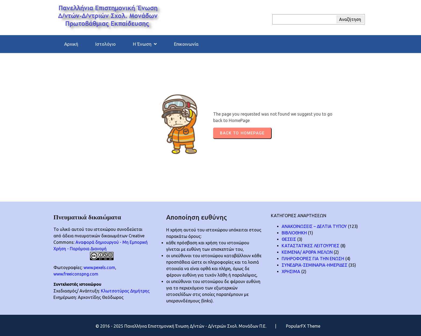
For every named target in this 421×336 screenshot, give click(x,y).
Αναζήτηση (350, 19)
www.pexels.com (99, 267)
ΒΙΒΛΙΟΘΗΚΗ (294, 232)
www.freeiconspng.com (75, 273)
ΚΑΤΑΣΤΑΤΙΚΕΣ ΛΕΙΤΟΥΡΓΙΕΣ (310, 245)
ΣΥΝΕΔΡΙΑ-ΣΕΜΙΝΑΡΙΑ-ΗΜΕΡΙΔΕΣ (314, 265)
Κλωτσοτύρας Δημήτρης (125, 290)
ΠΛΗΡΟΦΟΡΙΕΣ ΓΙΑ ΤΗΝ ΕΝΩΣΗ (313, 258)
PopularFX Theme (303, 326)
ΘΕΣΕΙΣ (289, 239)
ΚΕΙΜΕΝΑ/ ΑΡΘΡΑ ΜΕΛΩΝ (307, 252)
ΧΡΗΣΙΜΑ (291, 271)
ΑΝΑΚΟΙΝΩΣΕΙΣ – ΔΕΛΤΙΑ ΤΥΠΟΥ (314, 226)
